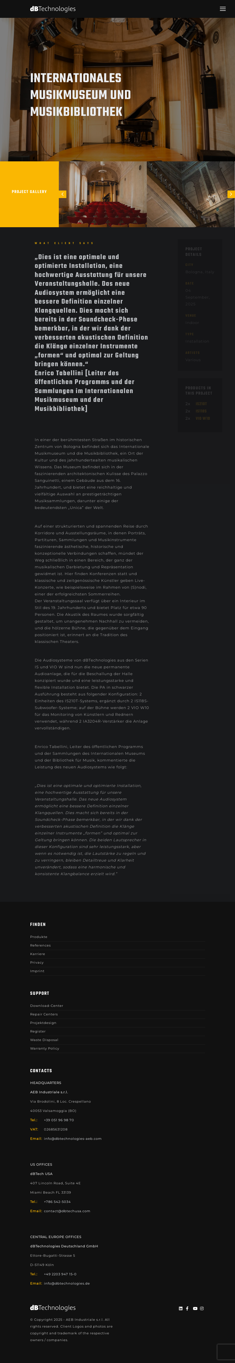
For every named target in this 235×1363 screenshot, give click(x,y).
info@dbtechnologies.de (67, 1283)
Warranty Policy (44, 1048)
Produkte (39, 937)
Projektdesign (43, 1023)
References (40, 945)
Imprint (37, 971)
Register (38, 1031)
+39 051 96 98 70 (59, 1120)
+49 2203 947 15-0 (60, 1274)
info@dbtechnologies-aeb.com (73, 1139)
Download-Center (46, 1006)
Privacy (37, 962)
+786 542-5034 (57, 1202)
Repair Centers (44, 1014)
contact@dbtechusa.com (67, 1211)
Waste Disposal (44, 1040)
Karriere (37, 954)
